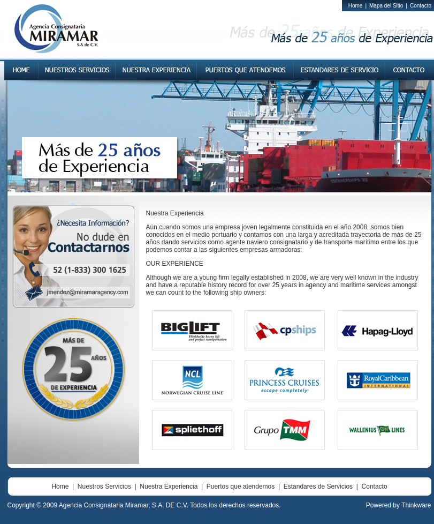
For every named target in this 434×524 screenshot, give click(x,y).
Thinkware (416, 505)
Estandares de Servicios (318, 486)
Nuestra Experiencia (168, 486)
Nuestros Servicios (104, 486)
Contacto (420, 6)
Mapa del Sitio (386, 6)
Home (355, 6)
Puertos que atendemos (241, 486)
